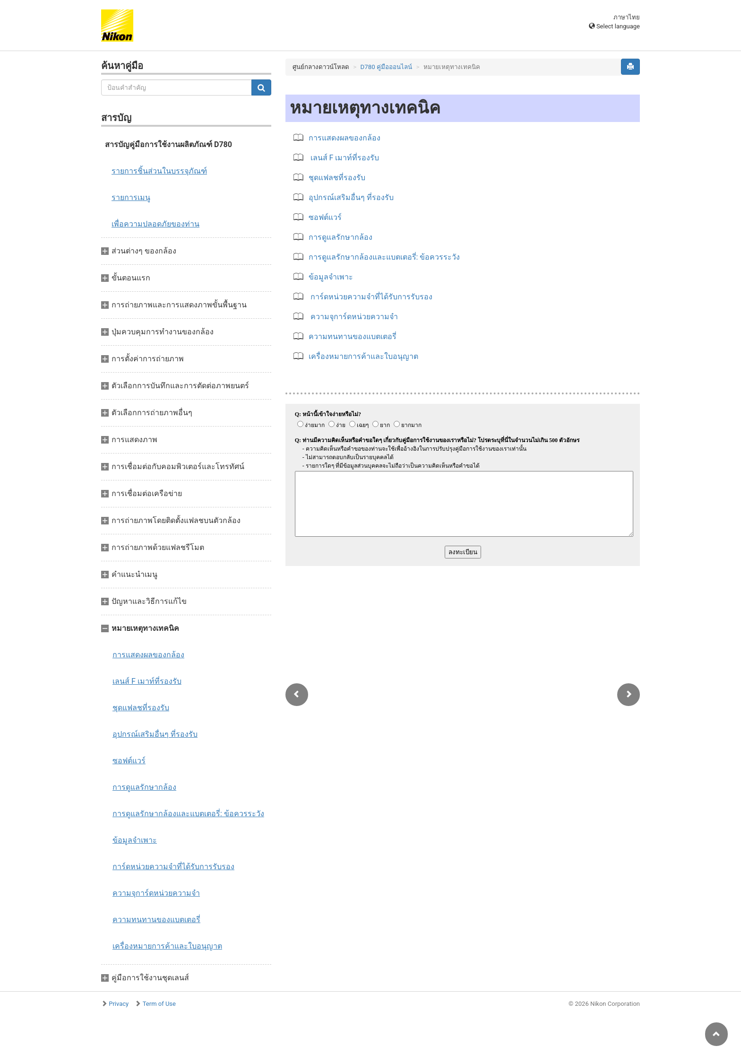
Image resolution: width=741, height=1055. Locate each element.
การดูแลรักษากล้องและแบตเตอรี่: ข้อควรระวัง (188, 813)
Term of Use (159, 1003)
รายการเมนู (131, 197)
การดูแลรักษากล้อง (144, 787)
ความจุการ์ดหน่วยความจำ (156, 893)
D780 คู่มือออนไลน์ (387, 66)
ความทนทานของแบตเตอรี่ (156, 919)
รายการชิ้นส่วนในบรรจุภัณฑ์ (159, 170)
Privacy (119, 1003)
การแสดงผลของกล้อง (148, 654)
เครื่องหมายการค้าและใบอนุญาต (167, 946)
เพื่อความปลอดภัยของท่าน (155, 223)
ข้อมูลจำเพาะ (134, 840)
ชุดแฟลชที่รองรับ (140, 707)
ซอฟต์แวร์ (129, 760)
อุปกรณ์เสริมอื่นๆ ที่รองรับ (155, 734)
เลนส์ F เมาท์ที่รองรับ (146, 681)
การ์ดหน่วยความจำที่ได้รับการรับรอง (173, 866)
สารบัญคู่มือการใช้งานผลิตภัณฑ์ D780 (168, 144)
